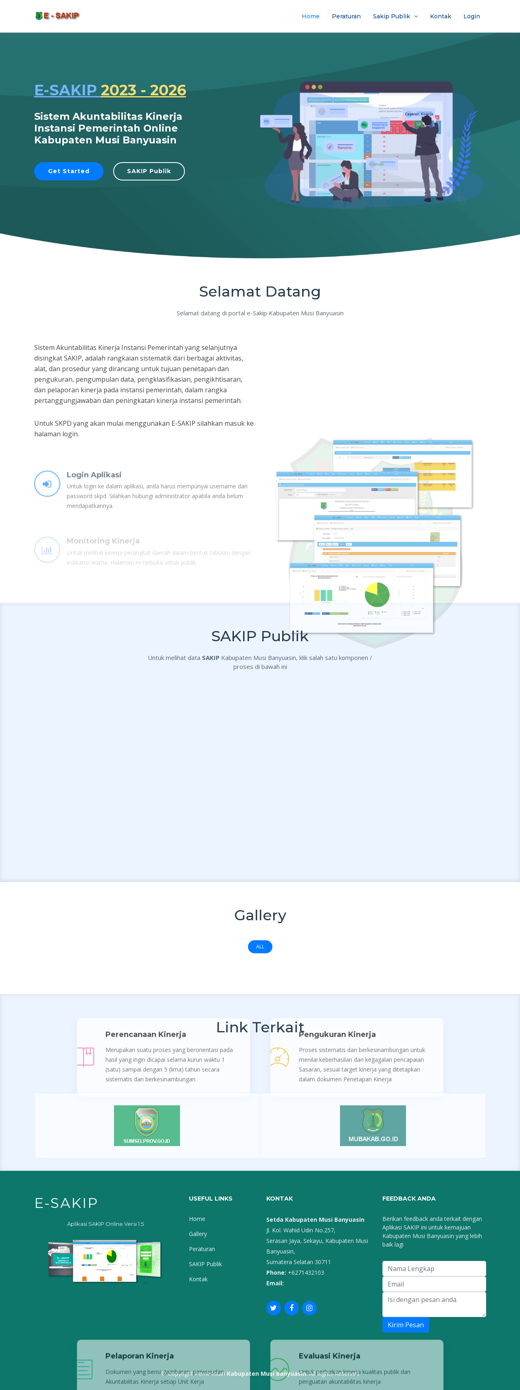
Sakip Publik (391, 16)
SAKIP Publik (149, 171)
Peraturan (346, 16)
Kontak (440, 16)
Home (311, 16)
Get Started (69, 171)
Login (471, 16)
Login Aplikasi (94, 494)
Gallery (198, 1234)
